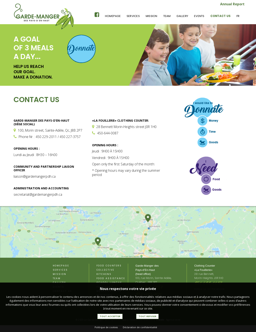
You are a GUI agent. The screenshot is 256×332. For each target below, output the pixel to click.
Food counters (109, 265)
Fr (237, 16)
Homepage (113, 16)
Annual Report (232, 4)
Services (133, 16)
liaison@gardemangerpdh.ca (35, 176)
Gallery (182, 16)
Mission (151, 16)
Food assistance (111, 278)
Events (199, 16)
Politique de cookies (106, 327)
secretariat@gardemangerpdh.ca (38, 194)
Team (167, 16)
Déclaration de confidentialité (140, 327)
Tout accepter (110, 316)
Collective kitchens (106, 272)
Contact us (220, 16)
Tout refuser (147, 316)
